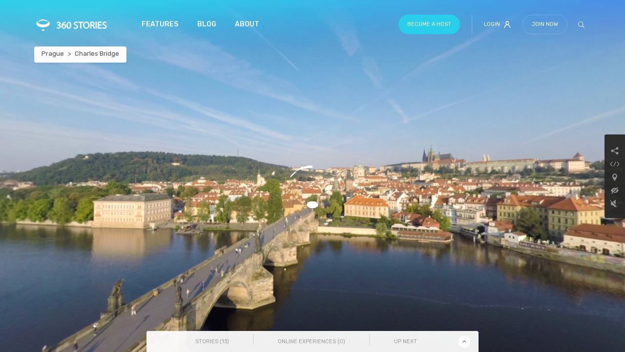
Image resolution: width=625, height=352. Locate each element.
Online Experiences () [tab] (311, 341)
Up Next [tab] (405, 341)
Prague (53, 53)
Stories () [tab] (212, 341)
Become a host (429, 24)
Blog (206, 24)
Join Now (545, 24)
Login (497, 24)
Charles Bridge (97, 53)
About (247, 24)
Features (160, 24)
